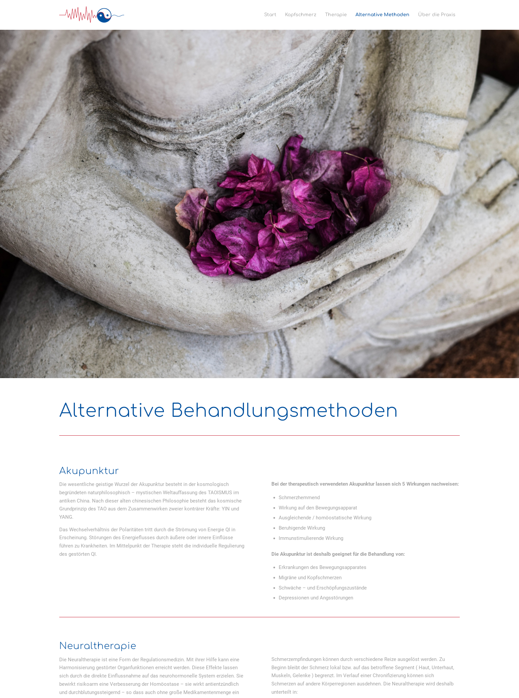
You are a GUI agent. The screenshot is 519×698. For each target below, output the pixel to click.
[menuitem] (270, 15)
